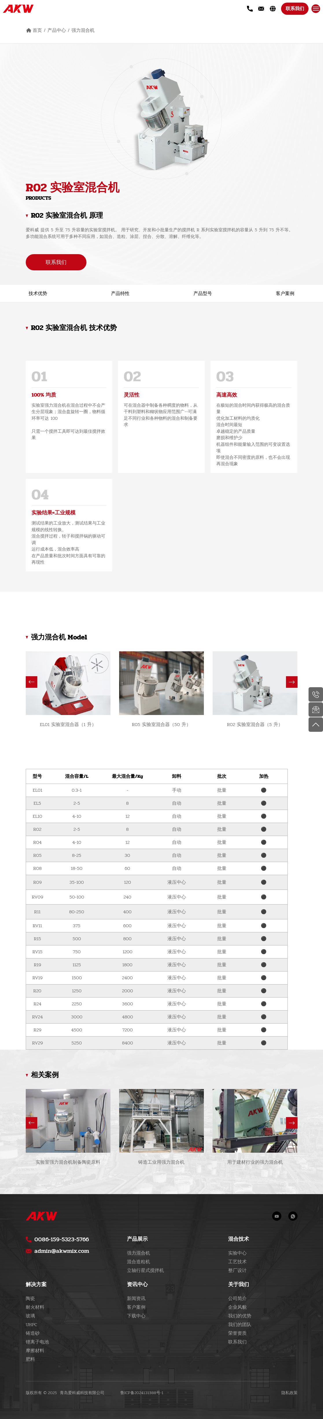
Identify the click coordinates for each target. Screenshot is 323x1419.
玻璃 (30, 1315)
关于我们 (238, 1284)
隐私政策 (289, 1393)
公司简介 (237, 1298)
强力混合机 (83, 30)
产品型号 (202, 293)
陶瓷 (30, 1298)
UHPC (31, 1324)
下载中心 (136, 1315)
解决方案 (36, 1284)
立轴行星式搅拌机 (145, 1270)
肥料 (30, 1359)
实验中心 (237, 1253)
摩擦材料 (35, 1350)
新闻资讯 (136, 1298)
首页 (37, 30)
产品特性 (120, 293)
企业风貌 (237, 1307)
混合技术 (238, 1239)
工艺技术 (237, 1261)
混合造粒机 (138, 1261)
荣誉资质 (237, 1333)
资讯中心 (137, 1284)
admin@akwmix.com (61, 1250)
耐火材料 (35, 1307)
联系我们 (294, 8)
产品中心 (56, 30)
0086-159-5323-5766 (61, 1239)
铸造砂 (33, 1333)
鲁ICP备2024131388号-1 (141, 1393)
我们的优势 (239, 1315)
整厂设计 (237, 1270)
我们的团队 (239, 1324)
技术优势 (38, 293)
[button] (31, 682)
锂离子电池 (37, 1341)
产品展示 (137, 1239)
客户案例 (285, 293)
